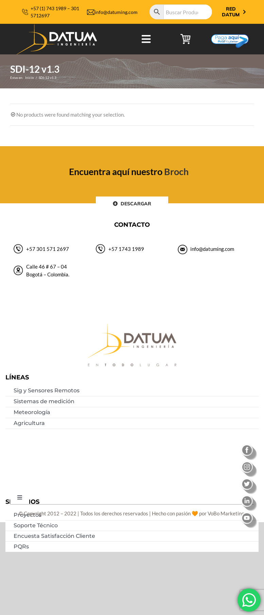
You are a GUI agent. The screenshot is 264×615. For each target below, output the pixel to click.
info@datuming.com (116, 12)
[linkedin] (249, 497)
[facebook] (249, 446)
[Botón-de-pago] (230, 32)
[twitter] (249, 480)
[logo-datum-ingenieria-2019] (57, 26)
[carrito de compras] (185, 36)
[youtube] (249, 514)
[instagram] (249, 463)
